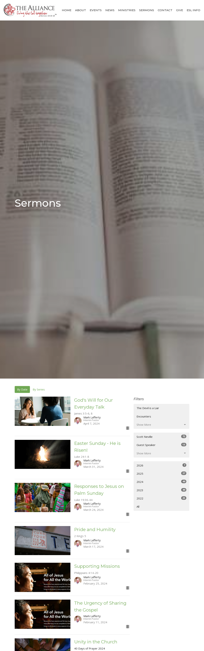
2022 (161, 498)
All (138, 506)
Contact (165, 10)
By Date (22, 389)
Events (96, 10)
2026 (161, 465)
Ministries (126, 10)
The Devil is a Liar (148, 408)
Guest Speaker (161, 445)
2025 (161, 473)
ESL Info (193, 10)
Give (179, 10)
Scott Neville (161, 437)
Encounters (144, 416)
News (109, 10)
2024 (161, 482)
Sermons (146, 10)
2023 (161, 490)
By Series (39, 389)
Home (66, 10)
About (80, 10)
